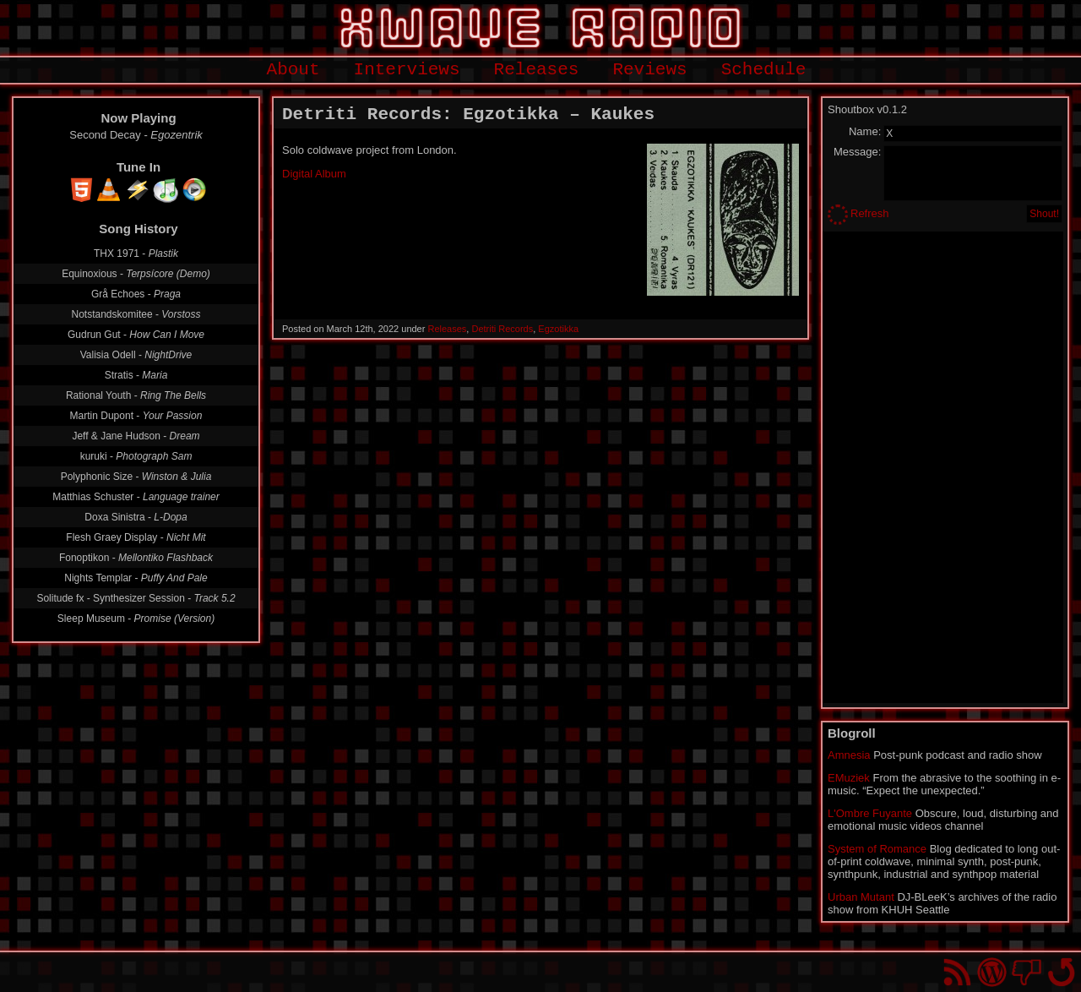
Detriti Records (502, 329)
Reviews (649, 69)
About (293, 69)
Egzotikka (558, 329)
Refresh (869, 213)
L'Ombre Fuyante (870, 813)
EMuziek (849, 777)
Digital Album (314, 173)
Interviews (407, 69)
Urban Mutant (861, 897)
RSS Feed (957, 972)
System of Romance (877, 848)
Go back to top (1061, 972)
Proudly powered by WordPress (992, 972)
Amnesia (849, 755)
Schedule (764, 69)
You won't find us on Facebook (1026, 972)
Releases (536, 69)
